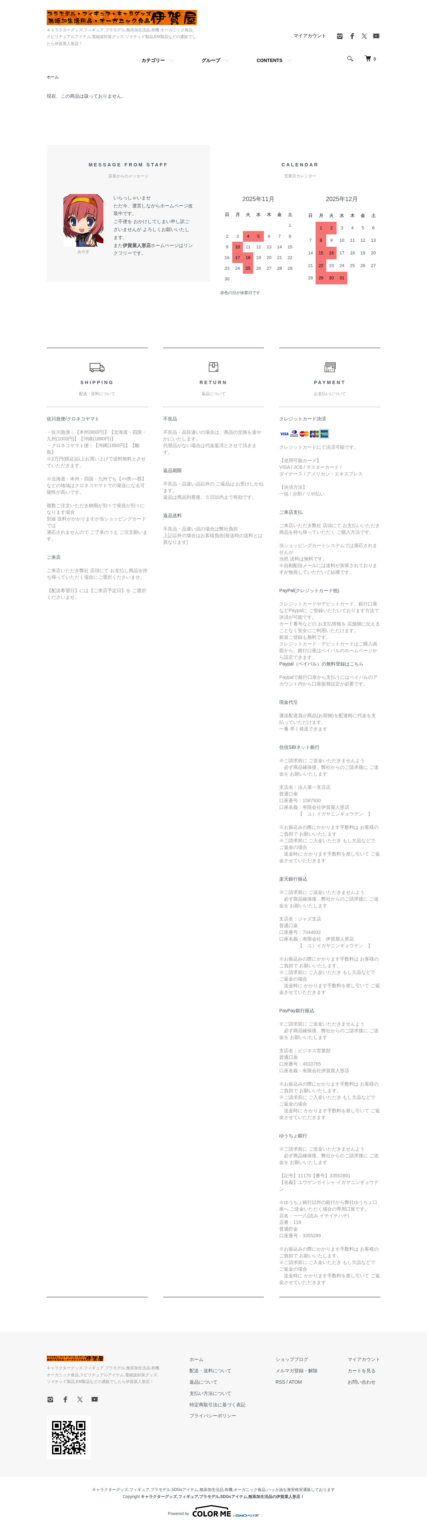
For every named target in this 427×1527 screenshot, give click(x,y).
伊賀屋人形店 (137, 245)
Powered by (213, 1511)
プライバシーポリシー (212, 1415)
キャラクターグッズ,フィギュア (120, 1489)
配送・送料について (210, 1370)
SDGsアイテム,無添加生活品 (197, 1489)
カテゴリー (153, 60)
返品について (203, 1382)
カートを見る (362, 1370)
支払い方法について (210, 1393)
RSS (280, 1382)
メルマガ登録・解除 (297, 1370)
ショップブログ (292, 1359)
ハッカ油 (275, 1489)
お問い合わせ (362, 1382)
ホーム (53, 77)
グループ (210, 60)
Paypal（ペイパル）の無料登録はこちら (321, 663)
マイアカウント (310, 35)
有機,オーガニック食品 (245, 1489)
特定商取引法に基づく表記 (217, 1404)
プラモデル (160, 1489)
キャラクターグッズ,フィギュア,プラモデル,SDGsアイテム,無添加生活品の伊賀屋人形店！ (222, 1496)
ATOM (295, 1382)
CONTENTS (270, 60)
